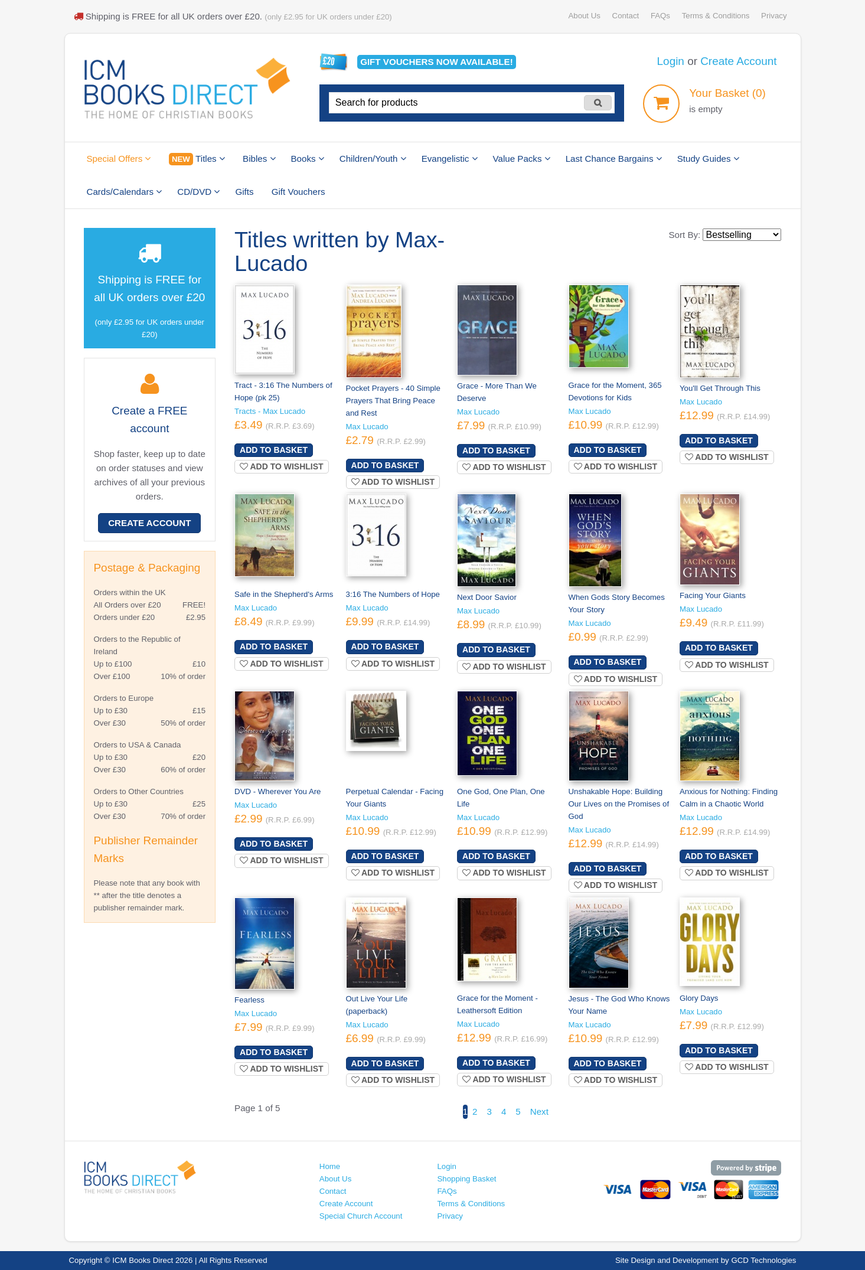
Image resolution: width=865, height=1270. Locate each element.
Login (670, 61)
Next (539, 1111)
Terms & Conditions (716, 15)
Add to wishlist (282, 466)
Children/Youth (373, 159)
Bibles (259, 159)
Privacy (773, 15)
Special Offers (119, 159)
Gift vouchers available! (436, 62)
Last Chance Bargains (614, 159)
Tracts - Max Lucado (269, 411)
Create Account (738, 61)
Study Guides (708, 159)
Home (329, 1166)
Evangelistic (450, 159)
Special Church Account (361, 1216)
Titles (197, 159)
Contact (625, 15)
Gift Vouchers (298, 192)
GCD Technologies (763, 1260)
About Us (584, 15)
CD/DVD (198, 192)
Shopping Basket (466, 1178)
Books (307, 159)
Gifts (244, 192)
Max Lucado (367, 426)
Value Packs (521, 159)
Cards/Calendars (124, 192)
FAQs (660, 15)
